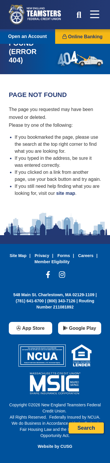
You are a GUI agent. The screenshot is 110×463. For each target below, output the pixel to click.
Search (86, 428)
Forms (63, 255)
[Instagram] (61, 276)
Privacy (42, 255)
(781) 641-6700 (30, 301)
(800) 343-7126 (61, 301)
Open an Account (27, 36)
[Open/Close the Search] (78, 14)
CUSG (66, 446)
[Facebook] (48, 276)
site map (65, 193)
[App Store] (30, 328)
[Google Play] (79, 328)
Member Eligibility (52, 261)
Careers (85, 255)
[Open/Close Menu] (94, 14)
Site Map (18, 255)
